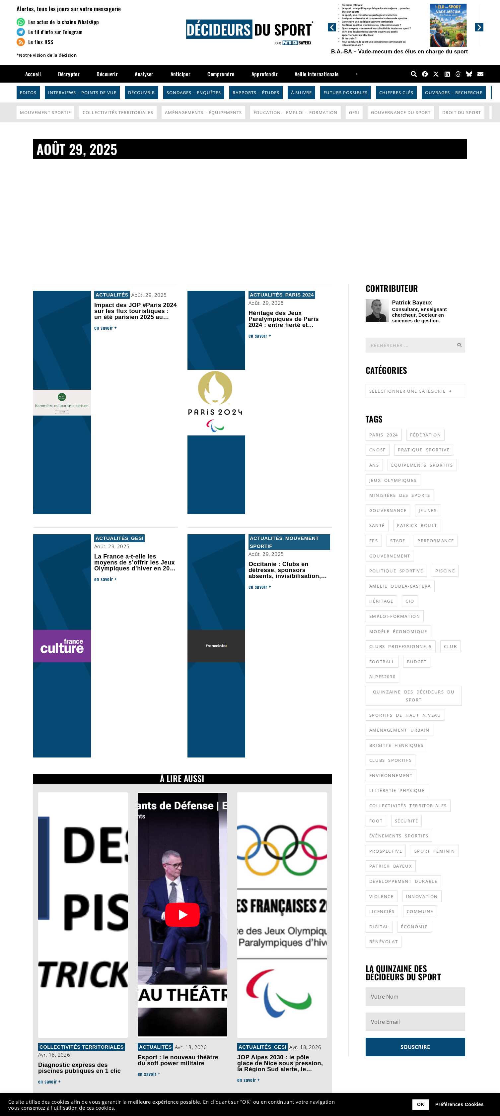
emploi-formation (394, 616)
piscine (445, 571)
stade (397, 541)
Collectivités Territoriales (118, 112)
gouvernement (389, 556)
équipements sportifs (422, 465)
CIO (409, 601)
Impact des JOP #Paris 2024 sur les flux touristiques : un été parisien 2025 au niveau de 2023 (135, 314)
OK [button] (420, 1104)
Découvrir (107, 74)
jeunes (428, 510)
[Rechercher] (459, 345)
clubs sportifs (390, 760)
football (382, 662)
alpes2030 (382, 677)
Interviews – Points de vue (82, 93)
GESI (354, 112)
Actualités (112, 294)
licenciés (381, 911)
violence (381, 896)
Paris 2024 (299, 294)
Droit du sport (461, 112)
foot (376, 821)
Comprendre (220, 74)
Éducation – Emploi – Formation (295, 112)
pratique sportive (424, 450)
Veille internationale (316, 74)
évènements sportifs (398, 836)
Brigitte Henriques (396, 745)
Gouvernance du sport (401, 112)
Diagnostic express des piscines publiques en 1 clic (79, 1068)
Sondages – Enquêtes (194, 93)
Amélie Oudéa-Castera (400, 586)
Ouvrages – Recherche (453, 93)
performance (435, 541)
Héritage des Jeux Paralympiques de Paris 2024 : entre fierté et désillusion (284, 322)
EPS (373, 541)
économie (414, 927)
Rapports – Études (256, 93)
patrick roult (417, 525)
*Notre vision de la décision (47, 55)
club (450, 646)
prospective (385, 851)
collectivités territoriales (408, 806)
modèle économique (398, 631)
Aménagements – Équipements (203, 112)
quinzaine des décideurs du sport (414, 696)
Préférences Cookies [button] (459, 1104)
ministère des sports (399, 495)
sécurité (406, 821)
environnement (391, 775)
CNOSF (377, 450)
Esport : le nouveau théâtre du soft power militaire (178, 1060)
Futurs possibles (345, 93)
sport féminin (434, 851)
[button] (332, 27)
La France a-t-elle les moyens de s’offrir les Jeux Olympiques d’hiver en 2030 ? (135, 565)
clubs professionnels (400, 646)
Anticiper (181, 74)
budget (417, 662)
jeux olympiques (393, 480)
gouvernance (388, 510)
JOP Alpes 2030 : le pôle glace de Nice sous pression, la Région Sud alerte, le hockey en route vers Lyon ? (280, 1066)
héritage (381, 601)
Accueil (33, 74)
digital (379, 927)
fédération (425, 435)
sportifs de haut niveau (405, 715)
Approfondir (264, 74)
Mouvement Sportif (45, 112)
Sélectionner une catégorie (410, 391)
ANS (374, 465)
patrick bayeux (390, 866)
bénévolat (383, 942)
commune (420, 911)
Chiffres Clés (396, 93)
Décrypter (69, 74)
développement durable (403, 881)
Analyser (144, 74)
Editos (28, 93)
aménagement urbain (399, 730)
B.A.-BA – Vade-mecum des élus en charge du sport (399, 51)
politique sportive (396, 571)
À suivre (301, 93)
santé (377, 525)
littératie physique (397, 790)
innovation (422, 896)
